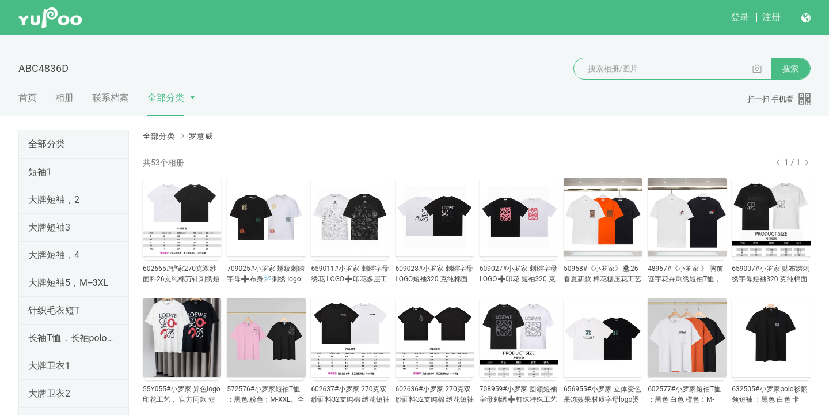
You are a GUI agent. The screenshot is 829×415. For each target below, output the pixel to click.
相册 (64, 97)
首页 (27, 97)
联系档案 (110, 97)
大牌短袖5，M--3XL (68, 282)
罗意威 (200, 136)
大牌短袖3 (49, 227)
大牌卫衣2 (49, 393)
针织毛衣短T (54, 310)
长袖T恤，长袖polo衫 (71, 338)
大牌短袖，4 (53, 255)
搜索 (790, 68)
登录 (740, 17)
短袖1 (40, 172)
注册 (771, 17)
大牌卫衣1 (49, 365)
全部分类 (165, 97)
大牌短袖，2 (53, 199)
